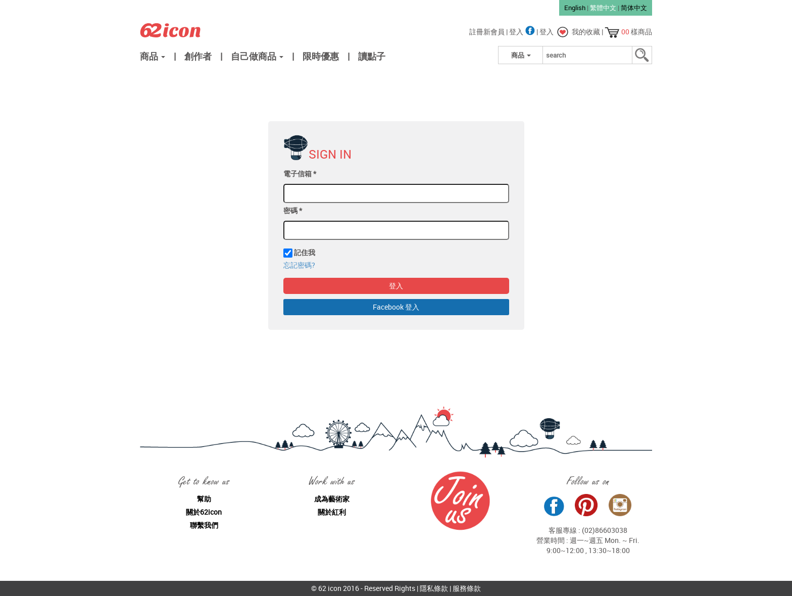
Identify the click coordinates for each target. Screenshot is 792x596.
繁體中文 (603, 7)
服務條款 (467, 588)
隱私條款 (434, 588)
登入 (522, 31)
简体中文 (634, 7)
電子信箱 (299, 173)
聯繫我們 (204, 525)
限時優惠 (321, 56)
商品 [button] (152, 56)
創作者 (198, 56)
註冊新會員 (487, 31)
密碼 (292, 210)
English (574, 7)
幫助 (204, 499)
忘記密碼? (299, 265)
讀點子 (371, 56)
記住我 (304, 252)
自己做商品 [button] (257, 56)
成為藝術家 (332, 499)
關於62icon (204, 512)
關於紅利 (332, 512)
